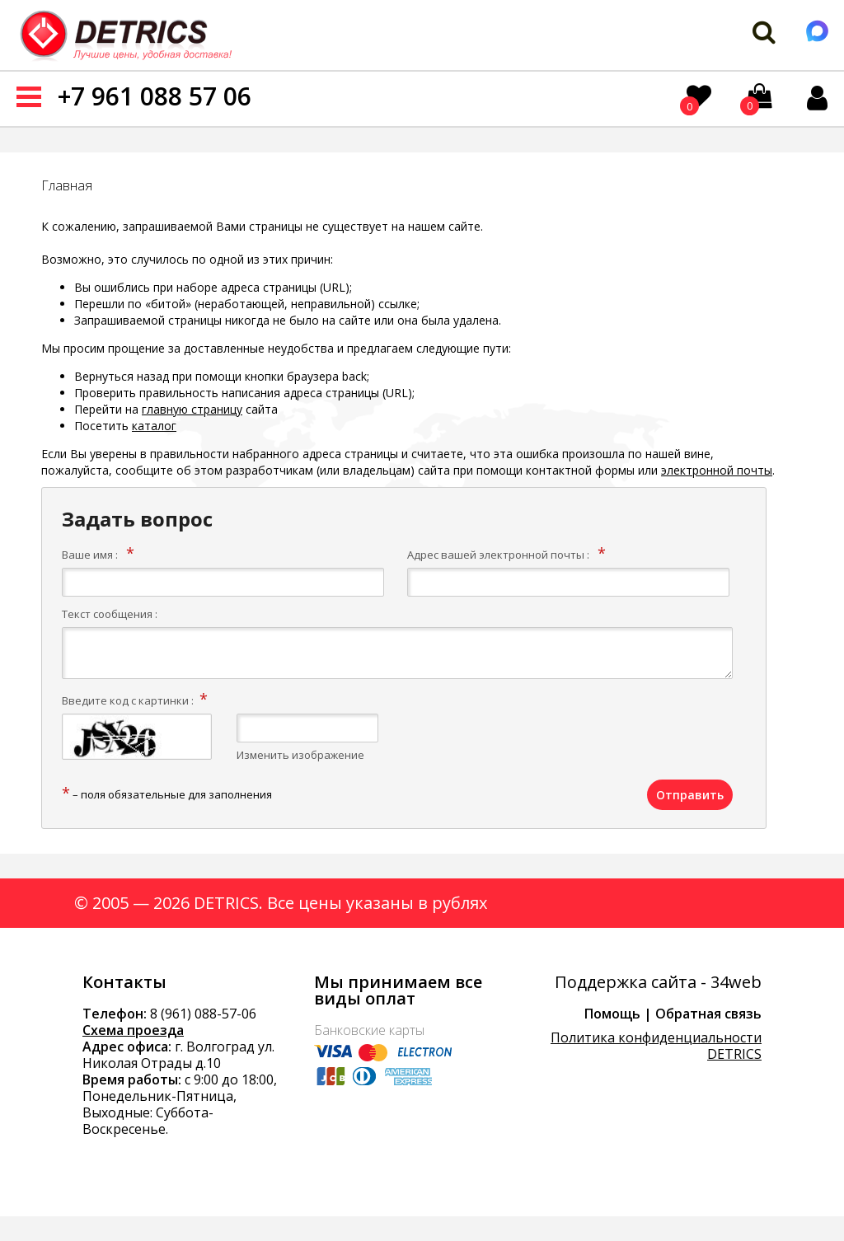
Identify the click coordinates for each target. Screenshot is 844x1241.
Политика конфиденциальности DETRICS (656, 1045)
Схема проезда (133, 1030)
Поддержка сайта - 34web (658, 982)
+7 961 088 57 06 (154, 96)
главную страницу (192, 409)
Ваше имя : (90, 554)
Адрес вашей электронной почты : (498, 554)
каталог (154, 425)
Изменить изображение (300, 754)
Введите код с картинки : (128, 700)
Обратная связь (708, 1014)
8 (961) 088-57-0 (199, 1014)
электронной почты (716, 470)
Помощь (612, 1014)
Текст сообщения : (109, 613)
